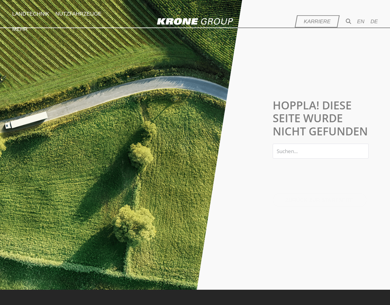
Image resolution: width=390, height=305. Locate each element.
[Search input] (321, 151)
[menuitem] (363, 21)
